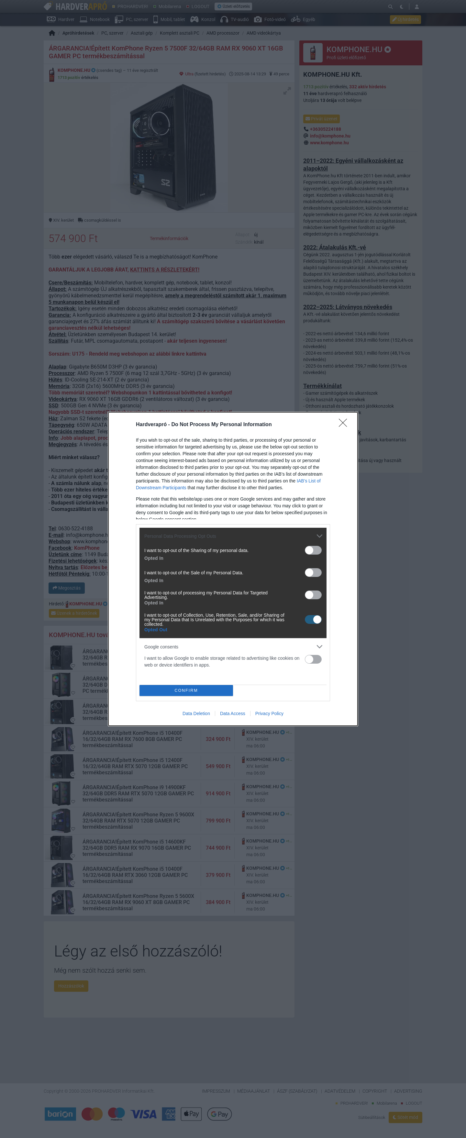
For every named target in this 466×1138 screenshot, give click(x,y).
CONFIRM (186, 690)
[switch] (313, 550)
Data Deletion (196, 713)
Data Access (232, 713)
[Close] (345, 425)
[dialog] (233, 569)
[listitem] (233, 536)
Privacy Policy (269, 713)
